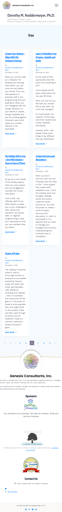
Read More (11, 133)
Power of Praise (12, 253)
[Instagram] (32, 509)
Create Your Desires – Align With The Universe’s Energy (15, 57)
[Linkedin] (36, 509)
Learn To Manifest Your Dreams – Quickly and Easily (46, 57)
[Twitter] (29, 509)
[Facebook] (25, 509)
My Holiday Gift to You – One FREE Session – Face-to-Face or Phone (15, 160)
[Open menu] (56, 5)
